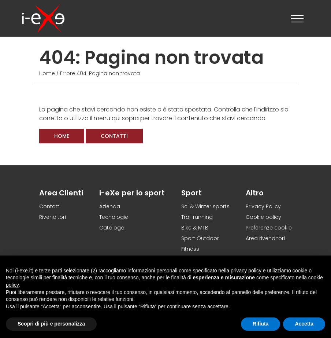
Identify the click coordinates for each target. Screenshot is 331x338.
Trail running (197, 217)
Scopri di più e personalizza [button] (51, 324)
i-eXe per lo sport (132, 193)
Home (47, 73)
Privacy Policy (263, 206)
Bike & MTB (194, 227)
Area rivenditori (265, 238)
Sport (191, 193)
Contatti (114, 136)
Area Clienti (61, 193)
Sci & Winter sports (205, 206)
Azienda (109, 206)
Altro (255, 193)
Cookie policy (263, 217)
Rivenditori (52, 217)
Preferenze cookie (269, 227)
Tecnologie (113, 217)
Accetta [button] (304, 324)
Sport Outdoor (200, 238)
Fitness (190, 249)
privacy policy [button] (246, 270)
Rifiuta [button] (261, 324)
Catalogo (111, 227)
